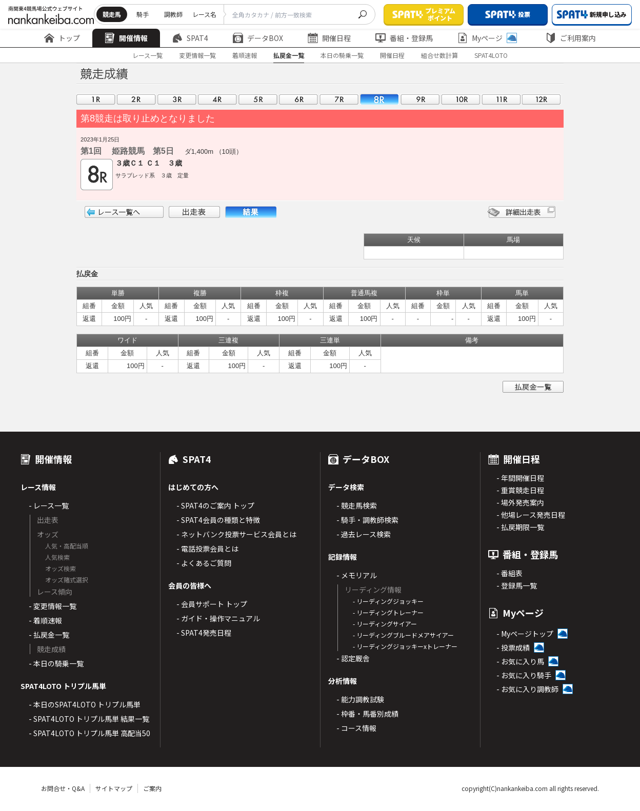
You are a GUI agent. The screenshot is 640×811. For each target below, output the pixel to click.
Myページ (487, 38)
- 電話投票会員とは (207, 548)
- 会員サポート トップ (211, 604)
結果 (250, 212)
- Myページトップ (524, 633)
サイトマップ (113, 788)
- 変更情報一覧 (52, 606)
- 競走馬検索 (356, 505)
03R (176, 99)
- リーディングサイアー (385, 623)
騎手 (142, 14)
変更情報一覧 (197, 55)
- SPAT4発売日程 (203, 632)
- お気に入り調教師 (527, 689)
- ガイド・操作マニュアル (218, 618)
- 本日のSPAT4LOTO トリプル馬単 (85, 704)
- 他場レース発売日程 (530, 515)
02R (136, 99)
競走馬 (112, 14)
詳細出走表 (521, 212)
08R (379, 99)
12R (541, 99)
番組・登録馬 (404, 38)
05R (257, 99)
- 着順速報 (45, 620)
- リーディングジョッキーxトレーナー (405, 646)
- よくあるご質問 (203, 563)
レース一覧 (147, 55)
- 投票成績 (513, 647)
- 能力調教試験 (360, 699)
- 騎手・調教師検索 (367, 520)
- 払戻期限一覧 (520, 527)
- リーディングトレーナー (388, 612)
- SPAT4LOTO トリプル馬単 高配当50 (89, 733)
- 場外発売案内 (520, 502)
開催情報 (126, 38)
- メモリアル (356, 575)
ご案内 (152, 788)
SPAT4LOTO (491, 55)
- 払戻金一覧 (49, 635)
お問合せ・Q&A (63, 788)
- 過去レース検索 (363, 534)
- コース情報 (356, 728)
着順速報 (244, 55)
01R (95, 99)
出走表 (194, 212)
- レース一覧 (49, 505)
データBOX (258, 38)
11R (501, 99)
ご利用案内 (571, 38)
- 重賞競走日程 (520, 490)
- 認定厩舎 (353, 658)
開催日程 (329, 38)
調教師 (173, 14)
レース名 (204, 14)
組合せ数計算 (439, 55)
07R (338, 99)
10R (460, 99)
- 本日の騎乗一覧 (56, 663)
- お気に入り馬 (520, 661)
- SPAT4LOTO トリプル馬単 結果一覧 (89, 719)
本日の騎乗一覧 (342, 55)
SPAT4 (190, 38)
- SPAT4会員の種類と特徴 (218, 520)
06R (298, 99)
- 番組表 (509, 573)
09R (420, 99)
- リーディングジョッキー (388, 601)
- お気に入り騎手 (523, 675)
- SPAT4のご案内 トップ (215, 505)
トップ (62, 38)
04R (217, 99)
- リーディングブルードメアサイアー (403, 635)
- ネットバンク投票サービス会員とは (236, 534)
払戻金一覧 (288, 55)
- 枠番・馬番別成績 (367, 713)
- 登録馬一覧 (516, 585)
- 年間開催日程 (520, 478)
